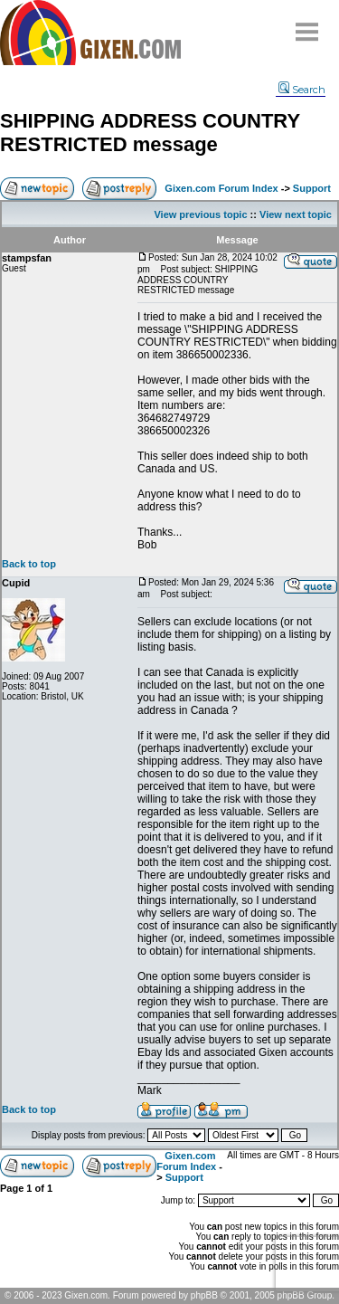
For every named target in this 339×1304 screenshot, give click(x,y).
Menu (307, 25)
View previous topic (200, 214)
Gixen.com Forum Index (221, 188)
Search (301, 89)
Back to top (29, 563)
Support (312, 188)
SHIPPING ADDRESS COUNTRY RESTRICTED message (150, 132)
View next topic (295, 214)
